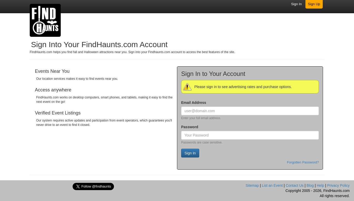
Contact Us (295, 185)
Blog (310, 185)
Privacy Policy (338, 185)
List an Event (272, 185)
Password (189, 127)
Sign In (296, 4)
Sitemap (252, 185)
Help (320, 185)
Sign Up (314, 4)
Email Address (193, 103)
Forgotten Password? (303, 162)
